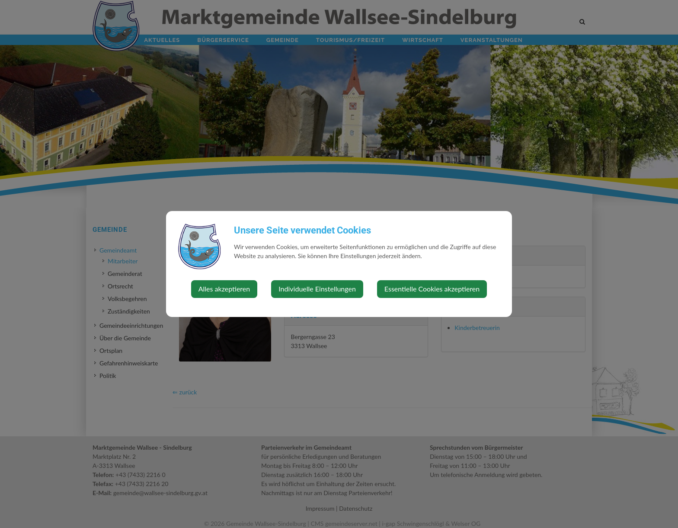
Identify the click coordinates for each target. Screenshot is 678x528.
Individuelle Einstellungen (317, 289)
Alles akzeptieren (224, 289)
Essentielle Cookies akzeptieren (432, 289)
